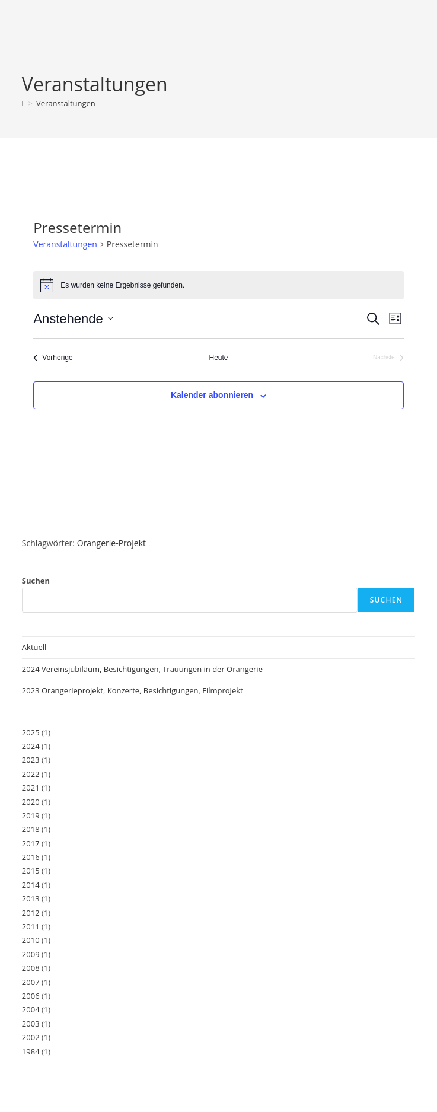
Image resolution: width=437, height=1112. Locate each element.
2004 (31, 1009)
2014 (31, 885)
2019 (31, 815)
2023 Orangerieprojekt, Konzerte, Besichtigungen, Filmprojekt (133, 690)
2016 (31, 857)
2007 (31, 982)
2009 (31, 954)
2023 (31, 759)
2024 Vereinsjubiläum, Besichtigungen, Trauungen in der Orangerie (142, 669)
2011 (31, 926)
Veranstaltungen (65, 103)
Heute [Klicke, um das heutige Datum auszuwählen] (218, 357)
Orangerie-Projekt (111, 543)
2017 (31, 843)
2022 (31, 774)
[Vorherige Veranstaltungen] (52, 358)
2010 (31, 940)
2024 (31, 746)
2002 (31, 1037)
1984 (31, 1051)
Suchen (36, 580)
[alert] (218, 285)
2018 (31, 829)
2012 (31, 912)
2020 (31, 801)
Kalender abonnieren (212, 395)
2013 (31, 898)
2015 (31, 870)
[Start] (23, 103)
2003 (31, 1023)
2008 (31, 968)
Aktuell (34, 647)
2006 (31, 995)
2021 (31, 787)
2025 (31, 732)
